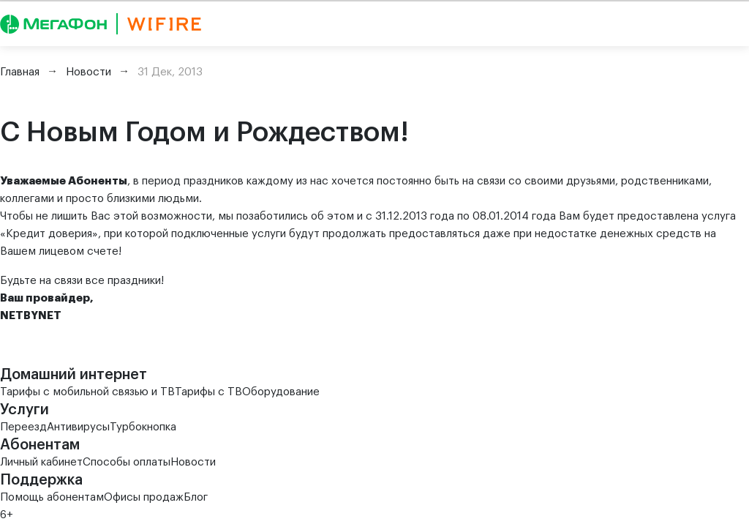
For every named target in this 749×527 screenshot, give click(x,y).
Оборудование (281, 391)
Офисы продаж (144, 497)
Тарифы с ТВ (208, 391)
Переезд (23, 427)
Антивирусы (78, 427)
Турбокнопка (143, 427)
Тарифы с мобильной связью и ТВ (87, 391)
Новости (193, 462)
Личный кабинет (41, 462)
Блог (196, 497)
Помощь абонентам (52, 497)
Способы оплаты (126, 462)
